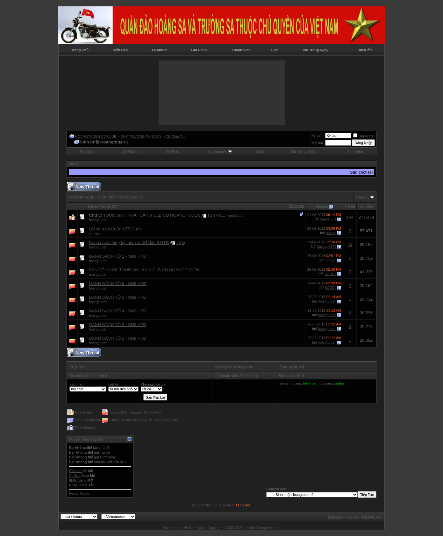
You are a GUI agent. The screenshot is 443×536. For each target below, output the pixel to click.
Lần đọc (366, 206)
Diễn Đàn (120, 50)
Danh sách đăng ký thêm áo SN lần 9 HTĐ (129, 242)
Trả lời (350, 206)
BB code (75, 471)
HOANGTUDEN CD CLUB (96, 136)
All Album (159, 50)
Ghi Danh (199, 50)
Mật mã (317, 143)
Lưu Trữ (351, 517)
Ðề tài (93, 206)
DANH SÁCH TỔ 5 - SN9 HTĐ (117, 297)
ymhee (94, 233)
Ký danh (317, 135)
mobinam (325, 383)
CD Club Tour (176, 136)
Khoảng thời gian (154, 384)
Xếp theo (76, 384)
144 (349, 217)
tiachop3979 (326, 246)
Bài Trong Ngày (315, 50)
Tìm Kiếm (365, 50)
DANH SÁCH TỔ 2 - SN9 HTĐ (117, 338)
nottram (330, 260)
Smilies (74, 475)
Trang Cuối (234, 215)
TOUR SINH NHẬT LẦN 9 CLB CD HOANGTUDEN (151, 215)
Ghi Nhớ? (363, 136)
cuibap (331, 233)
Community (220, 151)
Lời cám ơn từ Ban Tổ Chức (115, 228)
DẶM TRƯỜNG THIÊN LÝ (140, 136)
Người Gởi (109, 206)
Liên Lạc (335, 517)
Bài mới (322, 206)
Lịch (275, 50)
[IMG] (73, 480)
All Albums (131, 151)
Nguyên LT (327, 219)
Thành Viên (241, 50)
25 (349, 244)
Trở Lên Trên (371, 517)
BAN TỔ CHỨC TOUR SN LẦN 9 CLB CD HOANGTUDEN (144, 270)
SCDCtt (330, 274)
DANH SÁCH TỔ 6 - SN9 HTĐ (117, 283)
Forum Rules (79, 493)
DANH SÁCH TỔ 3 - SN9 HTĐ (117, 324)
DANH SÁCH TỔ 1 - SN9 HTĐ (117, 256)
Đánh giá (296, 206)
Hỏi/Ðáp (172, 151)
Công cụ (362, 197)
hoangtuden (98, 220)
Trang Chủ (80, 50)
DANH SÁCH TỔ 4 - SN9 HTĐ (117, 311)
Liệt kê (113, 384)
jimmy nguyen (290, 383)
